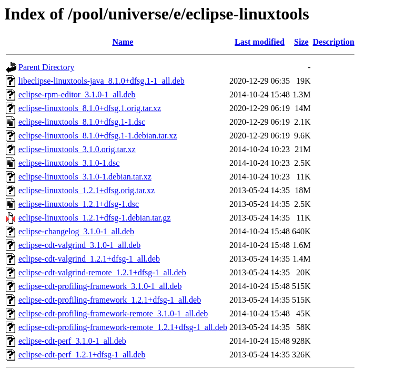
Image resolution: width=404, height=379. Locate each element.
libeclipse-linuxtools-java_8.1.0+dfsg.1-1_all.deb (101, 80)
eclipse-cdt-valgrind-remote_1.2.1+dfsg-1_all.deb (102, 272)
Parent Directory (46, 67)
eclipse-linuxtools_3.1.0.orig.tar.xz (77, 149)
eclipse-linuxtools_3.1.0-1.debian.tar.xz (85, 176)
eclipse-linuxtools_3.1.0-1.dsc (68, 162)
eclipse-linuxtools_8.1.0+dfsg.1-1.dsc (81, 121)
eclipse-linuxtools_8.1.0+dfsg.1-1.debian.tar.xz (97, 135)
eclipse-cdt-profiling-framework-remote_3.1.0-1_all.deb (113, 313)
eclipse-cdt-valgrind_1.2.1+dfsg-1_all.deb (89, 258)
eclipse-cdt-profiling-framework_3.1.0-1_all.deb (100, 286)
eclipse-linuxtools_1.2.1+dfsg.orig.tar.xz (86, 190)
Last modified (260, 41)
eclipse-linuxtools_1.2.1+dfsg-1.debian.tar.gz (94, 217)
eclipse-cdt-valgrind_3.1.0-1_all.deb (79, 245)
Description (334, 41)
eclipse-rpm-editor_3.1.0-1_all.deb (77, 94)
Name (122, 41)
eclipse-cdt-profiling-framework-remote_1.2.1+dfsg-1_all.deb (122, 327)
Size (301, 41)
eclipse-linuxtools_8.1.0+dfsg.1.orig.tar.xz (89, 108)
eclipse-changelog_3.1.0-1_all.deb (76, 231)
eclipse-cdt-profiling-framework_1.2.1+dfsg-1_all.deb (109, 299)
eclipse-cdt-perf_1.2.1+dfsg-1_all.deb (81, 354)
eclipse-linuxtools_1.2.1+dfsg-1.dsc (78, 204)
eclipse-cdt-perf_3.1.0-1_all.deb (72, 340)
